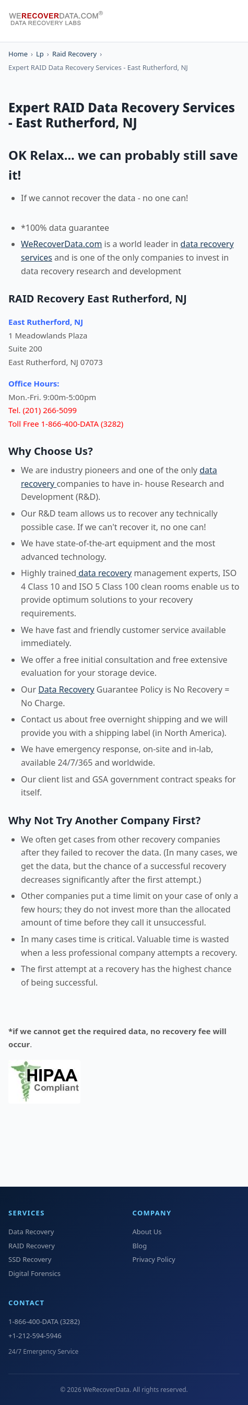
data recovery (104, 573)
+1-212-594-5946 (35, 1335)
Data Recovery (66, 689)
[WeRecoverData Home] (60, 21)
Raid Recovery (74, 53)
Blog (140, 1245)
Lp (40, 53)
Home (18, 53)
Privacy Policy (154, 1259)
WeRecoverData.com (61, 244)
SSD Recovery (29, 1259)
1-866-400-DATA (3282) (44, 1321)
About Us (147, 1231)
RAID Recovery (31, 1245)
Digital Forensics (34, 1273)
